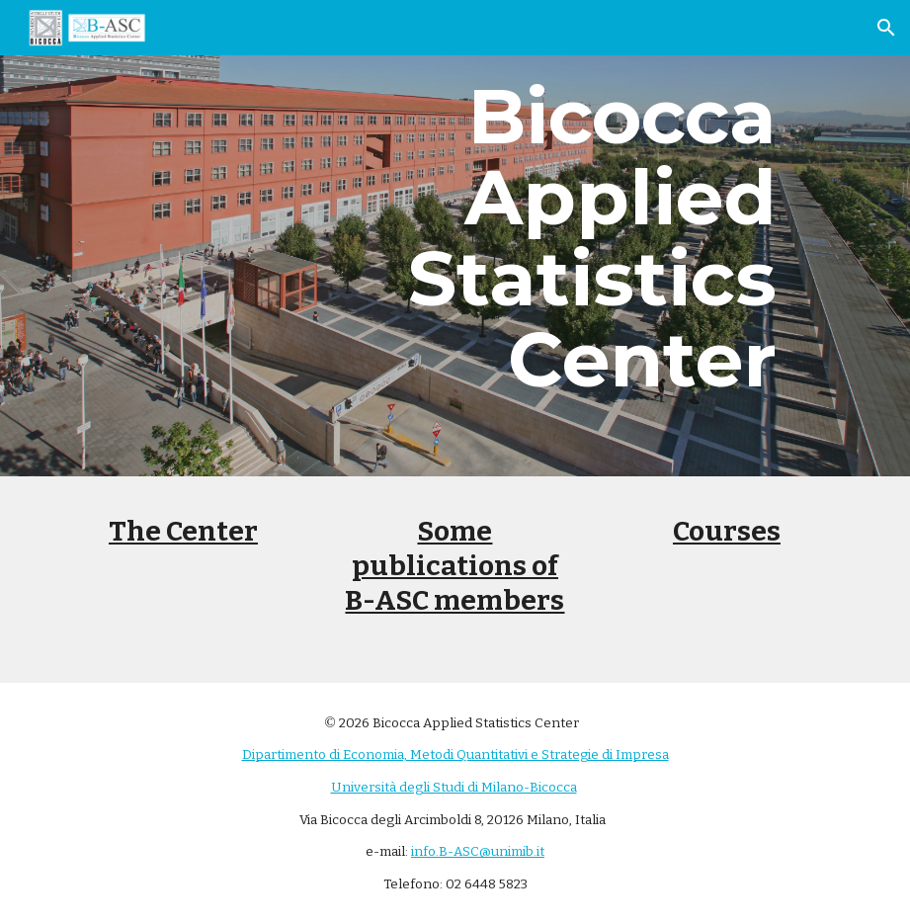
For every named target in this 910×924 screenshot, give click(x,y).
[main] (591, 238)
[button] (886, 27)
